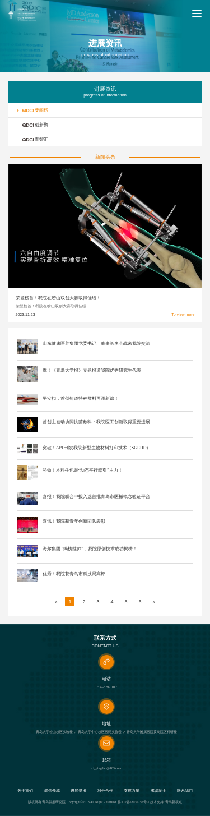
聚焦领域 (52, 791)
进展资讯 (78, 791)
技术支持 (157, 802)
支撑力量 (131, 791)
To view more (182, 314)
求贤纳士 (158, 791)
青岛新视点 (173, 802)
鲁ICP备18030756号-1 (133, 802)
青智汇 (32, 139)
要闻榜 (32, 110)
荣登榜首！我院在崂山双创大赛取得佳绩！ (58, 298)
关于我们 (25, 791)
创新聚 (32, 124)
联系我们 (185, 791)
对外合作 (105, 791)
